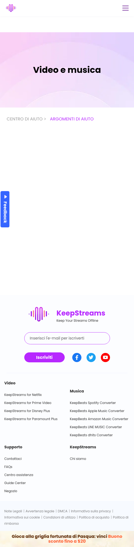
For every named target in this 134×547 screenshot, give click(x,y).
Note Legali (13, 511)
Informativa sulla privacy (91, 511)
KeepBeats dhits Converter (91, 435)
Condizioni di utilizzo (59, 517)
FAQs (8, 466)
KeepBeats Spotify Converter (93, 403)
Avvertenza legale (40, 511)
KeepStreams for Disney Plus (27, 411)
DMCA (62, 511)
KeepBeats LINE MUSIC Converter (96, 427)
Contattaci (13, 458)
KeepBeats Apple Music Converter (97, 411)
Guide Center (15, 483)
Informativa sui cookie (22, 517)
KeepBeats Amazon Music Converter (99, 419)
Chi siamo (78, 458)
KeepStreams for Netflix (23, 394)
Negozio (10, 491)
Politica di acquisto (94, 517)
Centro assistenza (18, 475)
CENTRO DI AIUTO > (27, 119)
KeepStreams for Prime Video (27, 403)
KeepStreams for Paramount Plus (30, 419)
